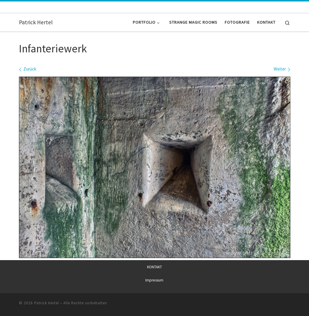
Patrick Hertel (46, 302)
